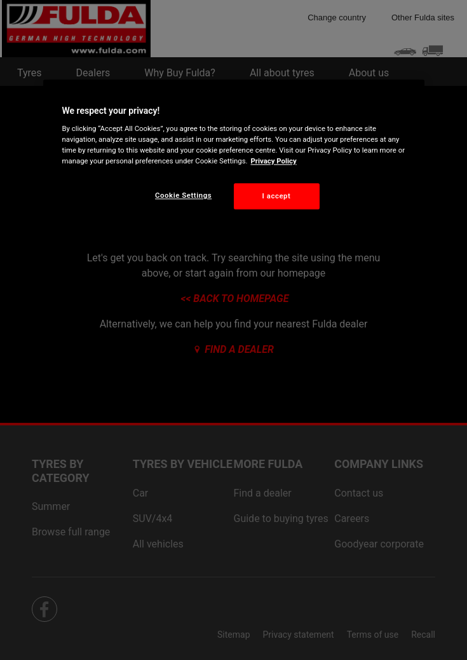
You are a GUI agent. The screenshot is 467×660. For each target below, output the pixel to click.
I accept (276, 195)
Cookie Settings (183, 195)
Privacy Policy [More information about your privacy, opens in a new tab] (274, 161)
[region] (233, 154)
